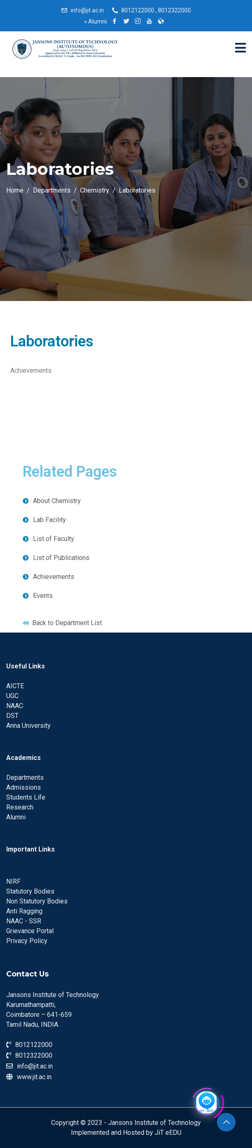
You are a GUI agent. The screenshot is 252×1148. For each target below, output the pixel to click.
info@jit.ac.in (87, 10)
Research (19, 807)
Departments (25, 777)
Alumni (95, 21)
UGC (12, 696)
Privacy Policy (26, 941)
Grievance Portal (30, 931)
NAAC (14, 706)
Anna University (28, 725)
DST (12, 716)
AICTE (15, 686)
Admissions (23, 787)
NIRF (13, 881)
